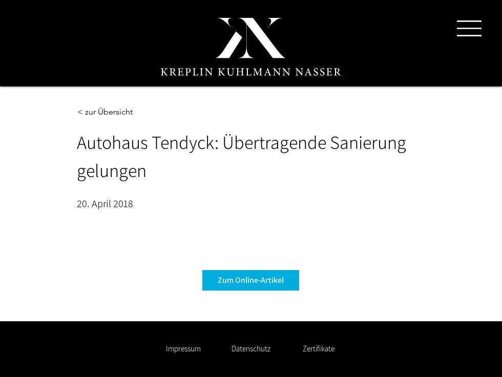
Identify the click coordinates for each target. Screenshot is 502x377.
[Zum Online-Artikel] (250, 280)
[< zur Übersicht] (111, 112)
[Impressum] (183, 349)
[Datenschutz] (250, 349)
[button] (469, 28)
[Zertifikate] (318, 349)
